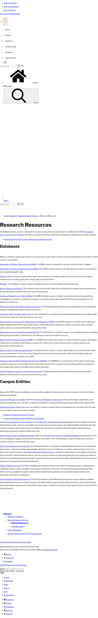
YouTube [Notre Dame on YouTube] (8, 610)
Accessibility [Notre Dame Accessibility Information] (9, 595)
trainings (20, 235)
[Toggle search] (5, 62)
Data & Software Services (28, 216)
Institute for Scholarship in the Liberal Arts (17, 422)
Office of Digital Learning (10, 466)
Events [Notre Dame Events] (6, 588)
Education (8, 52)
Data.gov (3, 277)
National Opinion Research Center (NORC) (16, 340)
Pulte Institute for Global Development (15, 479)
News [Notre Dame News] (6, 585)
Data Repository (17, 527)
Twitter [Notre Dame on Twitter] (7, 603)
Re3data (3, 284)
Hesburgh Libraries (7, 407)
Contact (8, 86)
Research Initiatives (15, 517)
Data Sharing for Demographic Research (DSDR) (19, 269)
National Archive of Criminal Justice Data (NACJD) (19, 332)
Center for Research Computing (12, 400)
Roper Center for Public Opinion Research (16, 350)
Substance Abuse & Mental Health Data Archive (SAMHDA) (23, 361)
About (7, 29)
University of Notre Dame (10, 14)
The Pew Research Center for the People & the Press (21, 372)
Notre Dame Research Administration (15, 446)
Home (21, 83)
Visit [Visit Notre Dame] (5, 592)
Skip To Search (10, 10)
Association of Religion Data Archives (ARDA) (18, 264)
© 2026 (3, 565)
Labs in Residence (15, 530)
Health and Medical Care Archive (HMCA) (16, 296)
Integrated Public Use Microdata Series (15, 314)
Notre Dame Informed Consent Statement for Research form (28, 239)
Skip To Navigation (11, 7)
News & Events (10, 58)
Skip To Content (10, 3)
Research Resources (19, 523)
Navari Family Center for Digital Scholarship (17, 436)
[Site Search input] (8, 66)
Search (21, 96)
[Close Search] (22, 66)
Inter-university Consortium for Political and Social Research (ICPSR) (27, 322)
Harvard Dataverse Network (11, 289)
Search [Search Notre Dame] (6, 577)
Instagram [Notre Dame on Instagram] (9, 607)
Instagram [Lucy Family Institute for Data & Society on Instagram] (9, 558)
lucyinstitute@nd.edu (49, 550)
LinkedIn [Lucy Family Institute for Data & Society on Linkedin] (8, 561)
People (7, 35)
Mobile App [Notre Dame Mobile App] (8, 581)
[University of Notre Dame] (12, 573)
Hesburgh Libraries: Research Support (19, 415)
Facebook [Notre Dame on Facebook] (9, 600)
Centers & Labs (10, 46)
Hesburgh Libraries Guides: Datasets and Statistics (24, 418)
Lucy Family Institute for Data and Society (49, 21)
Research (8, 41)
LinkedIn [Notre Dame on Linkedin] (8, 614)
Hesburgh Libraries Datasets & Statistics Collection (20, 307)
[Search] (18, 66)
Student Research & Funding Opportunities (25, 534)
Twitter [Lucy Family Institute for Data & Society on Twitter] (7, 554)
